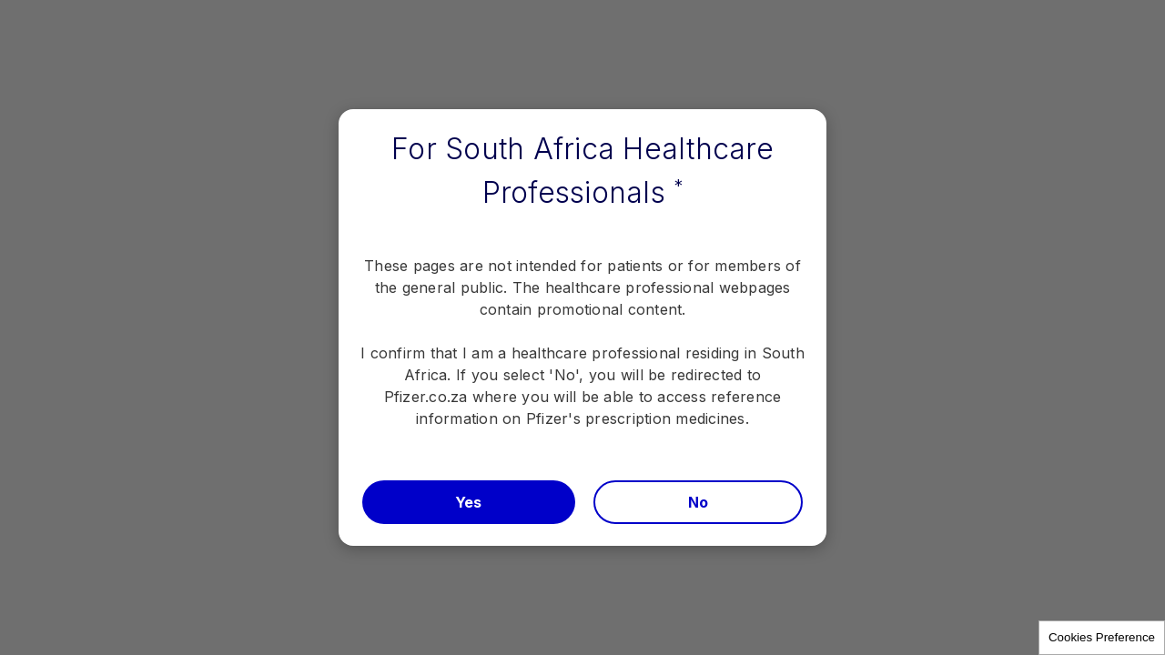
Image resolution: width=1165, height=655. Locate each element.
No (698, 502)
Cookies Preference (1101, 637)
